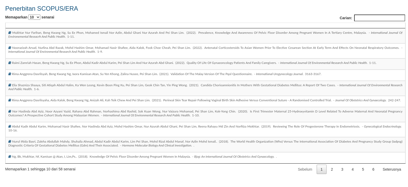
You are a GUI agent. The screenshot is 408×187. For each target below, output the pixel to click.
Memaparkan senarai (29, 17)
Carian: (372, 18)
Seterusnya (392, 169)
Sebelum (305, 169)
